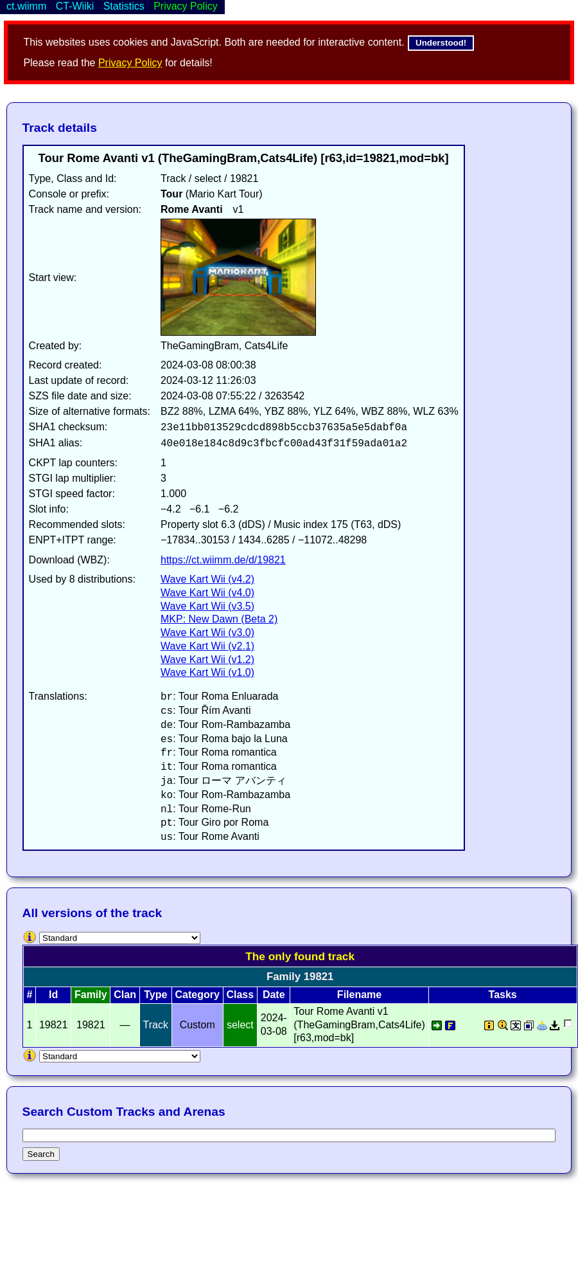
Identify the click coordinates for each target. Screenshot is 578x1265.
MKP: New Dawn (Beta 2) (219, 619)
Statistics (123, 6)
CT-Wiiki (75, 6)
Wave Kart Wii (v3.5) (207, 606)
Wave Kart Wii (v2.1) (207, 646)
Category (197, 994)
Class (240, 994)
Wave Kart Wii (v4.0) (207, 592)
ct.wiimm (26, 6)
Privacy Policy (130, 62)
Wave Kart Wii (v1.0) (207, 672)
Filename (359, 994)
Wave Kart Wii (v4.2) (207, 579)
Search (41, 1154)
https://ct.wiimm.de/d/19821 (223, 559)
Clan (125, 994)
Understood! (441, 43)
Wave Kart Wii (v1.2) (207, 659)
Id (53, 994)
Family (90, 994)
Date (274, 994)
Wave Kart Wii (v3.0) (207, 632)
